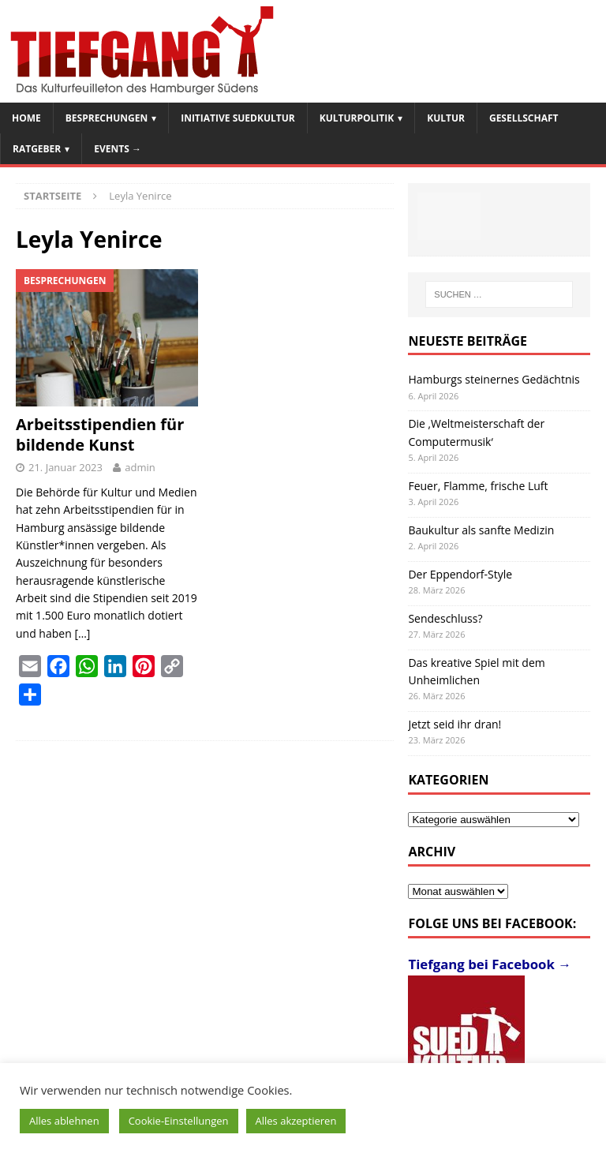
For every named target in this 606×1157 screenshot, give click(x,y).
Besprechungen (106, 118)
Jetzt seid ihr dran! (454, 724)
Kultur (446, 118)
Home (26, 118)
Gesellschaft (524, 118)
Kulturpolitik (357, 118)
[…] (82, 633)
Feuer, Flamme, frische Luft (478, 485)
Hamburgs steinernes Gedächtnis (493, 379)
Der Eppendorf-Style (460, 574)
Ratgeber (37, 148)
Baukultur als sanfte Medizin (481, 529)
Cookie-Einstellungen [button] (179, 1121)
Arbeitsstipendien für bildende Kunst (100, 434)
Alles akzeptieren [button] (296, 1121)
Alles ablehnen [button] (64, 1121)
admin (140, 467)
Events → (117, 148)
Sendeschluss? (445, 618)
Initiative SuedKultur (238, 118)
